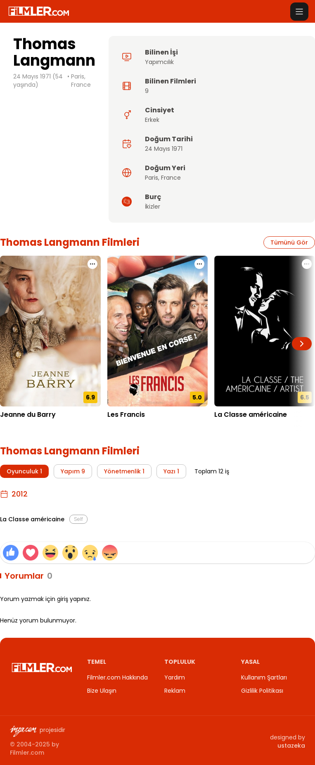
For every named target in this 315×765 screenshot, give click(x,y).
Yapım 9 (73, 471)
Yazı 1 (171, 471)
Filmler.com (27, 752)
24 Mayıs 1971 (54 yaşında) (38, 80)
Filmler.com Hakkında (117, 677)
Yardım (174, 677)
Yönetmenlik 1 (124, 471)
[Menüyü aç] (299, 11)
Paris (151, 177)
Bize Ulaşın (101, 691)
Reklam (174, 691)
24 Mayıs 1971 (163, 149)
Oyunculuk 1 (24, 471)
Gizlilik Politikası (262, 691)
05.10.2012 (228, 427)
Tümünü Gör (289, 242)
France (171, 177)
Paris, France (81, 80)
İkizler (152, 206)
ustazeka (291, 745)
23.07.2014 (122, 427)
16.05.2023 (15, 427)
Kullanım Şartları (264, 677)
